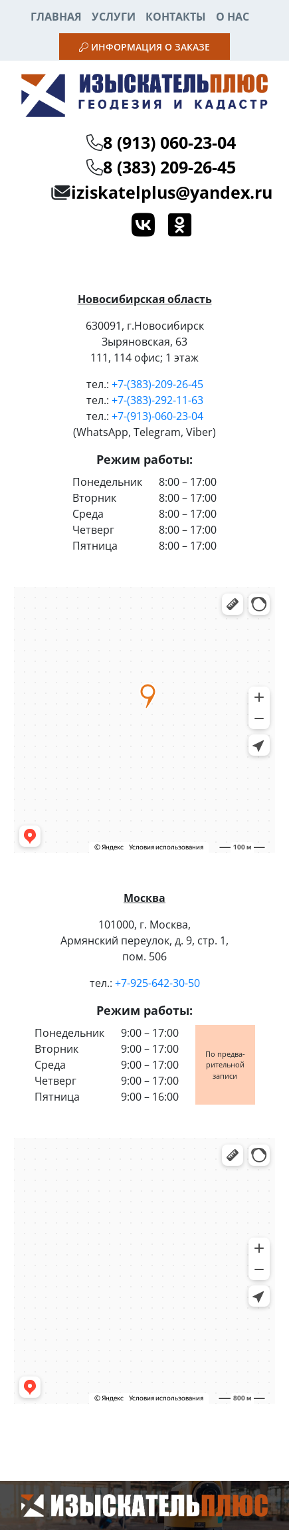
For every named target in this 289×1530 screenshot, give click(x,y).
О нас (232, 16)
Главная (56, 16)
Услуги (114, 16)
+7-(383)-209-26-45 (157, 384)
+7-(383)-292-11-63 (157, 400)
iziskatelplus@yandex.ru (171, 192)
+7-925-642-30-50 (157, 983)
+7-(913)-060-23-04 (157, 416)
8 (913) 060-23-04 (169, 142)
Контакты (175, 16)
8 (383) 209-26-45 (169, 167)
